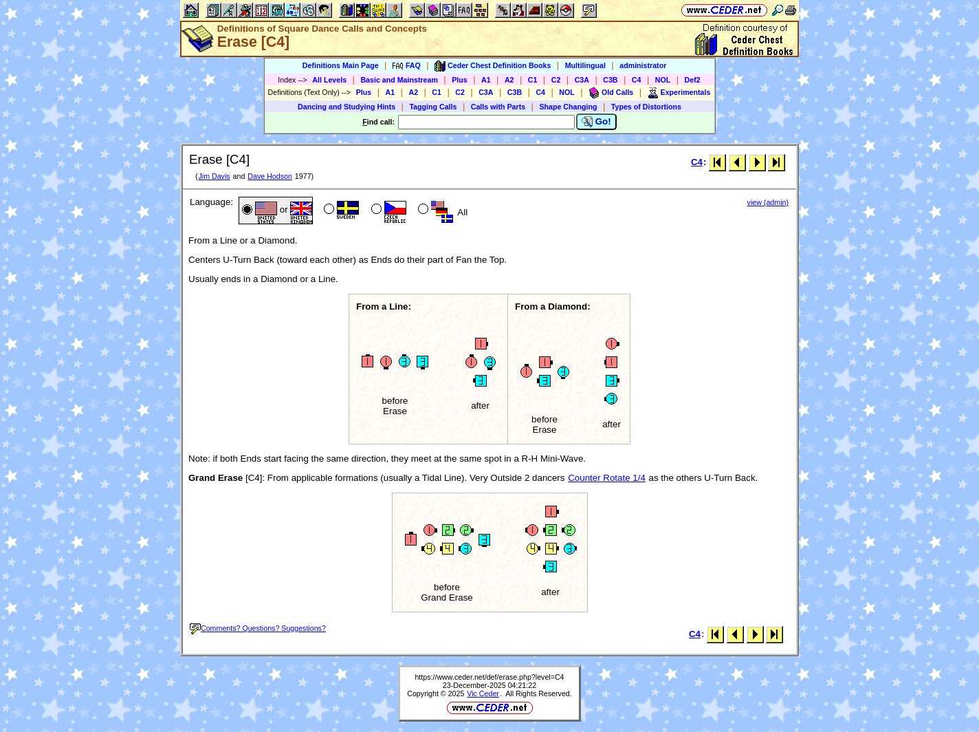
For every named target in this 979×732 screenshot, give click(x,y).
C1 (533, 80)
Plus (460, 80)
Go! (596, 121)
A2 (509, 80)
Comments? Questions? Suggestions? (258, 628)
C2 (556, 80)
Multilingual (585, 65)
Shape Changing (568, 107)
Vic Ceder (483, 693)
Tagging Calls (432, 107)
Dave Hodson (270, 176)
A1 (486, 80)
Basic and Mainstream (399, 80)
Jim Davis (214, 176)
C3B (610, 80)
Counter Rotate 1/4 (607, 478)
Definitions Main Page (340, 65)
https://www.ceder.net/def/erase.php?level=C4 (489, 677)
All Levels (329, 80)
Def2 (693, 80)
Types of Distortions (646, 107)
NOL (663, 80)
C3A (582, 80)
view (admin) (768, 202)
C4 (636, 80)
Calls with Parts (498, 107)
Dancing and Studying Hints (346, 107)
